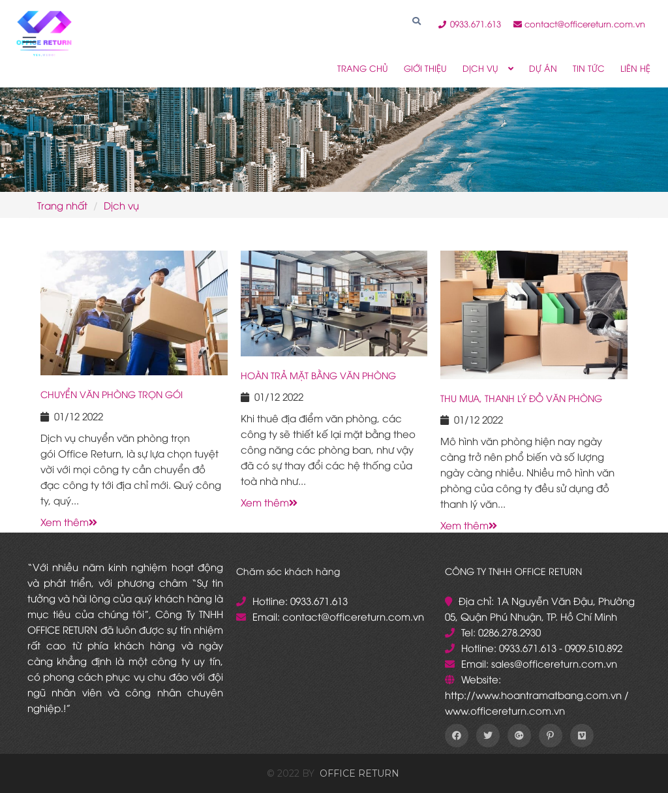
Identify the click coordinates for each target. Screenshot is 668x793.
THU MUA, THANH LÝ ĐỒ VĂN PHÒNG (521, 398)
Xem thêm (68, 521)
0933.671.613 (471, 23)
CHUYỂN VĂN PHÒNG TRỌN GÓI (111, 394)
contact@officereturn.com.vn (579, 23)
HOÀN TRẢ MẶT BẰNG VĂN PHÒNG (318, 375)
